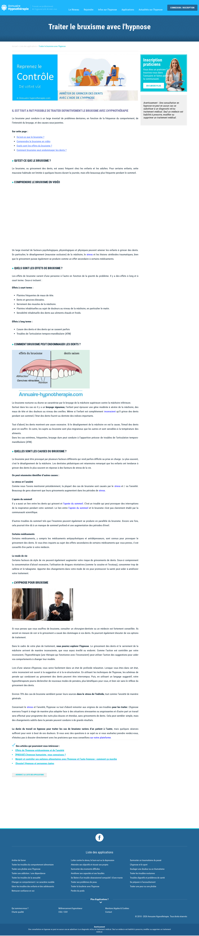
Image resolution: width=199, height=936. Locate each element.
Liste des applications (29, 46)
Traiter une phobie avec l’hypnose (26, 869)
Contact (108, 912)
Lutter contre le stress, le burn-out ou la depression (92, 861)
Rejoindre (88, 10)
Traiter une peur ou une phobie (143, 887)
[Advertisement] (75, 802)
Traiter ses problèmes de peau (84, 883)
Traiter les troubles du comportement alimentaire (33, 865)
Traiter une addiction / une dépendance (28, 874)
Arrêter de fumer (19, 861)
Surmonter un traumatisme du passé (145, 861)
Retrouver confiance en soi (23, 891)
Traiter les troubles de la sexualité (26, 878)
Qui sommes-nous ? (20, 909)
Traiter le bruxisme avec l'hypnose (55, 46)
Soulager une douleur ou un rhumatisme (147, 869)
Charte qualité (18, 912)
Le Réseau (74, 10)
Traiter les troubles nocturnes (142, 874)
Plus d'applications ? (99, 900)
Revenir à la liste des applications (31, 775)
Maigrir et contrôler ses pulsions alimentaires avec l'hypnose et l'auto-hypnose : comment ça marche (66, 759)
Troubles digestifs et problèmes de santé (147, 878)
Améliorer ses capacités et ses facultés (87, 874)
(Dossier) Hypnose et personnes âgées (34, 763)
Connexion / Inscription (182, 7)
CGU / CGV (63, 912)
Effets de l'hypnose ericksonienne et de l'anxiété (39, 750)
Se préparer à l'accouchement (142, 883)
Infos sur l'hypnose (107, 10)
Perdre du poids (77, 891)
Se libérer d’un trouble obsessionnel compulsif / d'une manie (97, 878)
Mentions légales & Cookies (117, 909)
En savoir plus (153, 85)
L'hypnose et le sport (138, 865)
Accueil (15, 46)
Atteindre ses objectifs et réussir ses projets (89, 865)
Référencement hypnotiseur (70, 909)
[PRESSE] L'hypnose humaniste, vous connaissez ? (40, 754)
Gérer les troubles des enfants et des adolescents (33, 887)
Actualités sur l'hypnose (151, 10)
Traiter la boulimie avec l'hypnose (85, 887)
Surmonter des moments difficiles (85, 869)
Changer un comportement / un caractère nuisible (33, 883)
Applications (128, 10)
